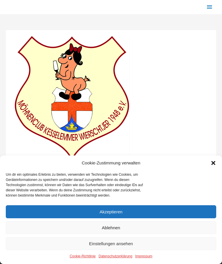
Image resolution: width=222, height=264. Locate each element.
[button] (213, 163)
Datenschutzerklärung (115, 256)
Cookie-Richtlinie (83, 256)
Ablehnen (111, 227)
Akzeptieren (110, 211)
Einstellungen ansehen (111, 243)
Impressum (143, 256)
